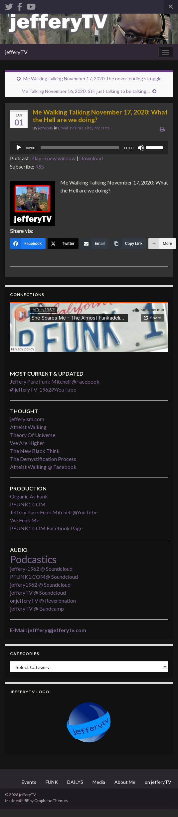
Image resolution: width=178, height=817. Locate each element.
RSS (39, 166)
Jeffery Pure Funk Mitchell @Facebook (54, 381)
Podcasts (101, 127)
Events (29, 782)
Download (91, 158)
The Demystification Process (43, 459)
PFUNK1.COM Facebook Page (46, 528)
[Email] (95, 243)
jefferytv (45, 127)
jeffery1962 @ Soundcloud (40, 584)
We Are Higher (27, 443)
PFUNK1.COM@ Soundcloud (44, 576)
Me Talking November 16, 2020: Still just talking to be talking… (86, 91)
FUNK (52, 782)
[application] (89, 147)
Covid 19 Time (71, 127)
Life (88, 127)
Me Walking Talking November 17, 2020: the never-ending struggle (92, 78)
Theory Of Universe (32, 435)
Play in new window (53, 158)
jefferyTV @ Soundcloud (38, 592)
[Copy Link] (129, 243)
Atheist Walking (28, 427)
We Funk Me (24, 520)
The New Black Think (35, 451)
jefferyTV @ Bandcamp (37, 608)
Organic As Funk (29, 496)
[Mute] (140, 147)
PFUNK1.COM (28, 504)
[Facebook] (28, 243)
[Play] (18, 147)
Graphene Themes (51, 800)
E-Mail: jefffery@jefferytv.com (48, 630)
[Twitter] (63, 243)
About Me (124, 782)
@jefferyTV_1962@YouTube (43, 389)
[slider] (80, 147)
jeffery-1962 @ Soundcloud (41, 568)
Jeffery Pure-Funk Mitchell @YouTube (53, 512)
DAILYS (75, 782)
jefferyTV (16, 52)
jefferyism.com (27, 419)
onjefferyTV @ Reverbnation (43, 600)
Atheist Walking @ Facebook (43, 467)
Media (98, 782)
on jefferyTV (158, 782)
